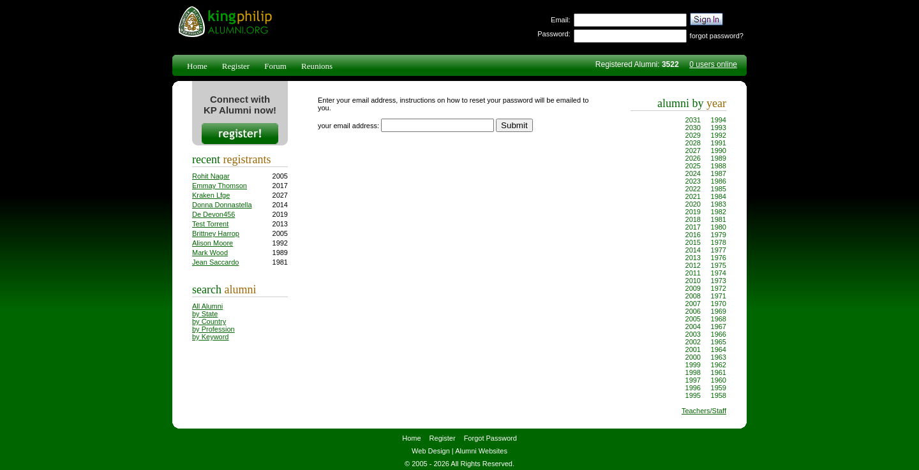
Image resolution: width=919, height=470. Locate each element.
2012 (693, 265)
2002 (693, 342)
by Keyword (210, 337)
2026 (693, 158)
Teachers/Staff (704, 411)
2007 (693, 303)
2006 (693, 311)
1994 (718, 120)
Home (197, 66)
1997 (693, 380)
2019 (693, 212)
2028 (693, 143)
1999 (693, 365)
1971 (718, 296)
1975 (718, 265)
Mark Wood (210, 252)
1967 (718, 326)
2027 (693, 150)
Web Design (431, 451)
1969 (718, 311)
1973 (718, 280)
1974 (718, 273)
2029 (693, 135)
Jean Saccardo (215, 262)
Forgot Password (490, 438)
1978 (718, 242)
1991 (718, 143)
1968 (718, 319)
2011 (693, 273)
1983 (718, 204)
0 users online (713, 64)
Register (236, 66)
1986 (718, 181)
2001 (693, 349)
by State (205, 314)
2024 (693, 173)
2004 (693, 326)
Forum (275, 66)
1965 (718, 342)
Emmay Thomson (219, 185)
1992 (718, 135)
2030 (693, 127)
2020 (693, 204)
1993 (718, 127)
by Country (209, 321)
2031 (693, 120)
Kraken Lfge (211, 195)
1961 (718, 372)
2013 (693, 257)
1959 (718, 388)
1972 (718, 288)
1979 (718, 235)
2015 (693, 242)
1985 (718, 189)
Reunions (316, 66)
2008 (693, 296)
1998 (693, 372)
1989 (718, 158)
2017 (693, 227)
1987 (718, 173)
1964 (718, 349)
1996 (693, 388)
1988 (718, 166)
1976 (718, 257)
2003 (693, 334)
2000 (693, 357)
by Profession (213, 329)
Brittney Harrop (215, 233)
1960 (718, 380)
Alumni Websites (481, 451)
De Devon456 (213, 214)
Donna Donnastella (222, 205)
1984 (718, 196)
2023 (693, 181)
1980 (718, 227)
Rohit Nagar (211, 176)
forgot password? (716, 36)
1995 (693, 395)
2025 (693, 166)
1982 (718, 212)
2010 (693, 280)
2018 (693, 219)
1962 (718, 365)
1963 (718, 357)
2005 (693, 319)
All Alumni (207, 306)
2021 (693, 196)
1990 (718, 150)
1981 (718, 219)
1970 (718, 303)
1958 (718, 395)
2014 (693, 250)
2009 (693, 288)
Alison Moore (212, 243)
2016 (693, 235)
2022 (693, 189)
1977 (718, 250)
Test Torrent (210, 224)
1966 (718, 334)
